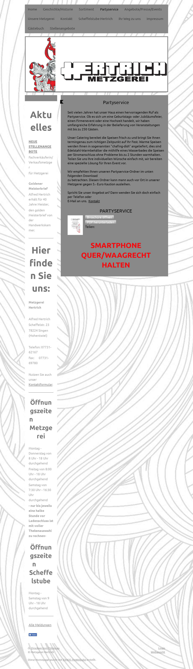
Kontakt (94, 201)
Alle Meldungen (40, 625)
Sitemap (54, 648)
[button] (99, 217)
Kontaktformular (40, 384)
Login (161, 648)
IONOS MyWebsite (74, 659)
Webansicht (158, 651)
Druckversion (38, 648)
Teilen (32, 635)
